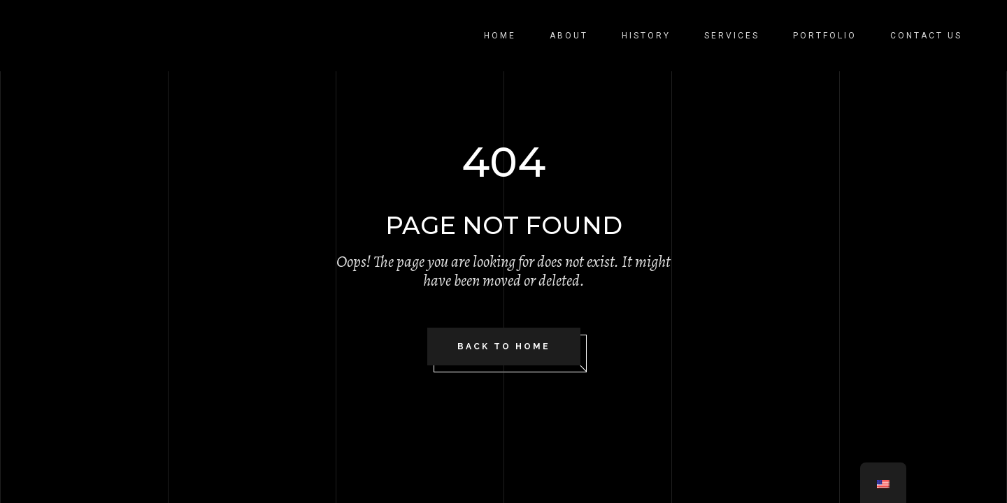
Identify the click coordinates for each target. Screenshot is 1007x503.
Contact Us (926, 36)
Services (731, 36)
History (646, 36)
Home (500, 36)
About (569, 36)
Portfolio (825, 36)
